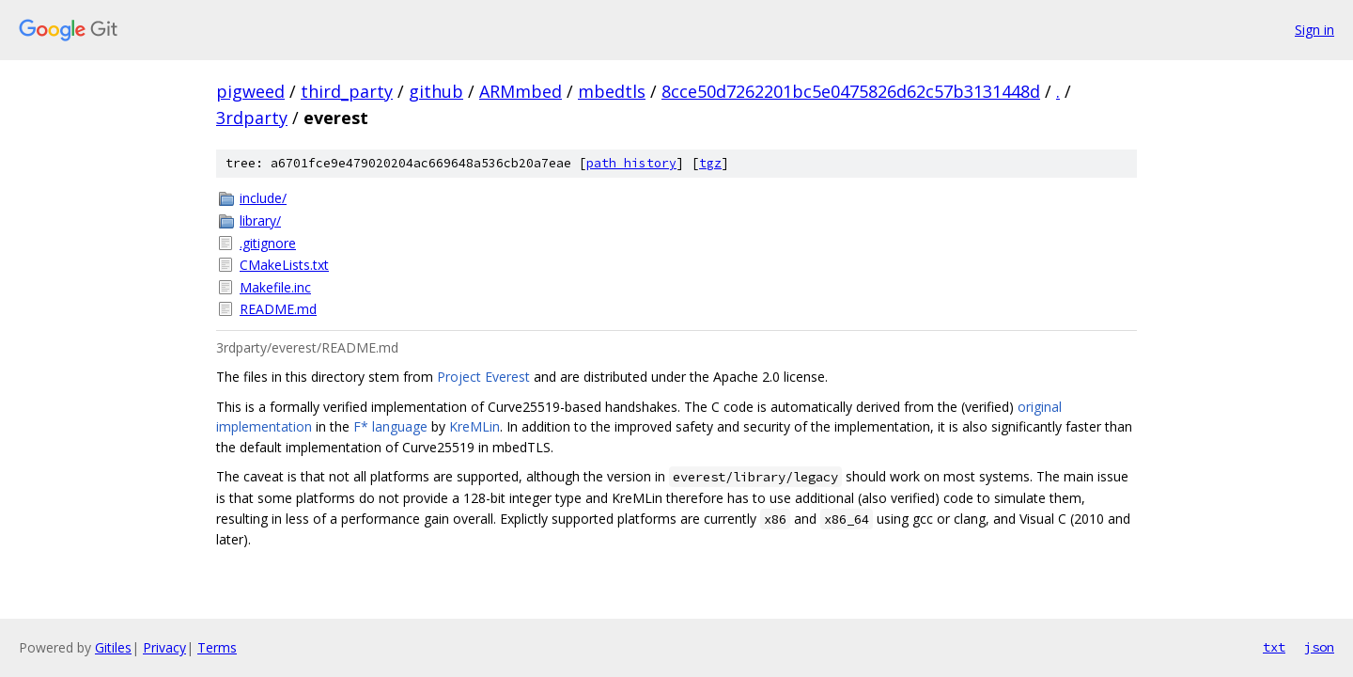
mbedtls (611, 91)
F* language (390, 426)
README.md (278, 309)
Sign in (1314, 30)
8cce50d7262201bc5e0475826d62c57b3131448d (850, 91)
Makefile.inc (275, 287)
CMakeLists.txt (284, 265)
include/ (263, 198)
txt (1274, 646)
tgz (710, 163)
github (436, 91)
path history (631, 163)
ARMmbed (520, 91)
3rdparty (252, 117)
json (1319, 646)
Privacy (164, 647)
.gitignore (268, 243)
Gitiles (113, 647)
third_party (347, 91)
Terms (217, 647)
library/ (260, 220)
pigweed (250, 91)
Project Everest (483, 377)
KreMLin (474, 426)
